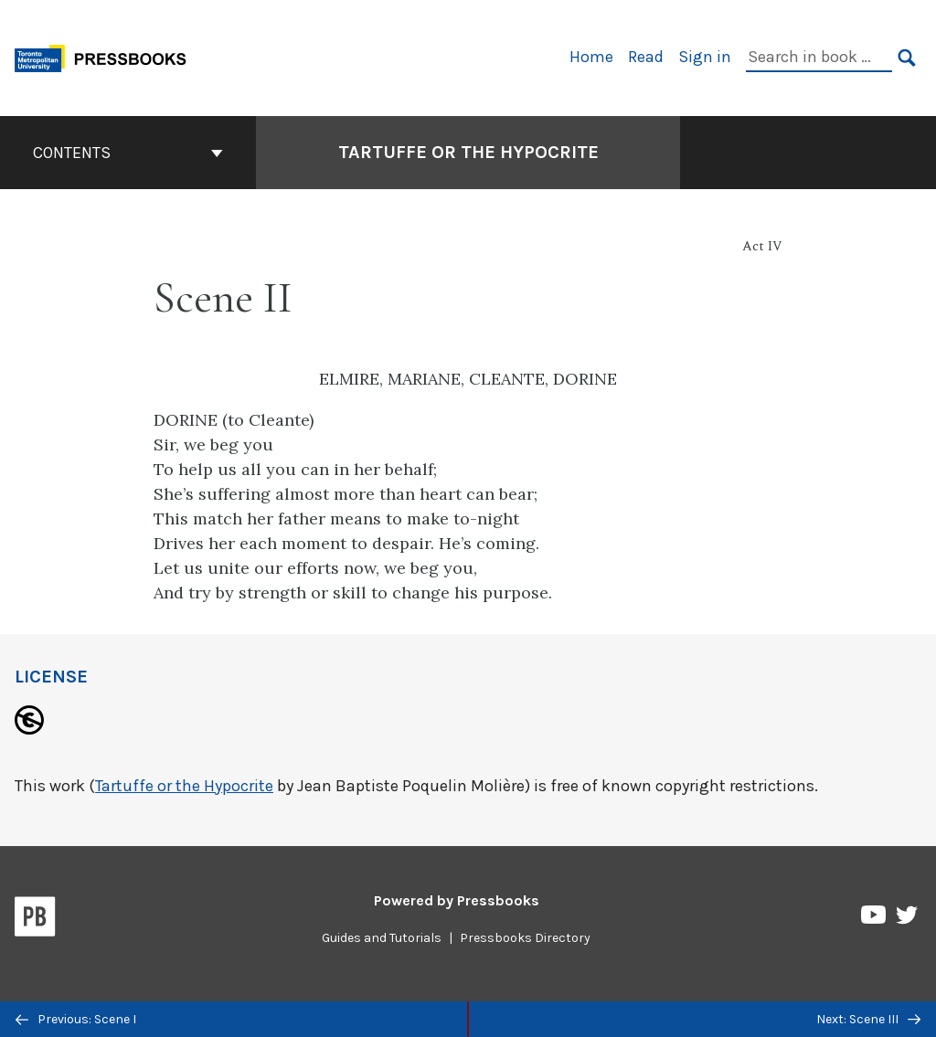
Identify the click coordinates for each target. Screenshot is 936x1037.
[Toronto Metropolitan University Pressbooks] (107, 56)
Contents (128, 153)
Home (591, 57)
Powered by (456, 900)
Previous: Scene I (76, 1019)
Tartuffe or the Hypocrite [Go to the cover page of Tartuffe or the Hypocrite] (468, 152)
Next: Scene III (868, 1019)
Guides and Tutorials (381, 938)
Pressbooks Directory (525, 938)
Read (646, 57)
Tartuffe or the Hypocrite (184, 786)
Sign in (704, 57)
